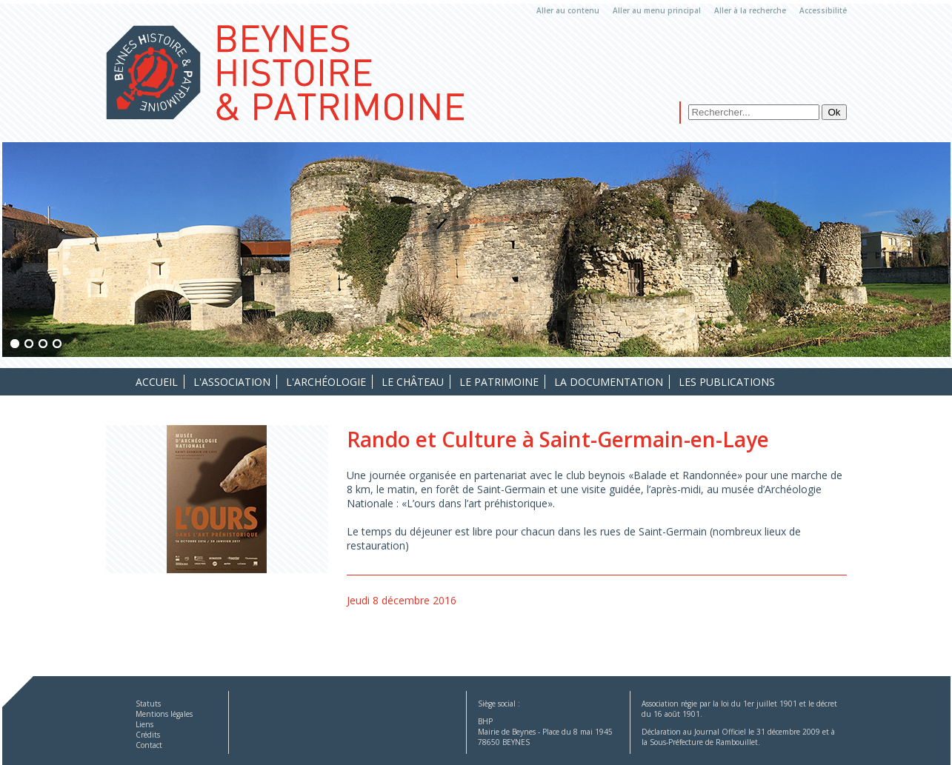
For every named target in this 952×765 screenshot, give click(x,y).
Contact (149, 745)
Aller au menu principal (657, 10)
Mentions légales (164, 714)
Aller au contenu (567, 10)
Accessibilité (823, 10)
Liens (144, 724)
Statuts (148, 703)
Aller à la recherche (750, 10)
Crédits (148, 734)
